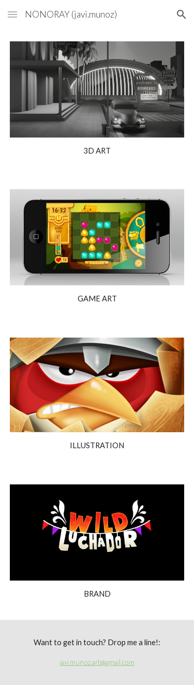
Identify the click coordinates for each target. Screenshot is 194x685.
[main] (97, 151)
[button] (12, 14)
